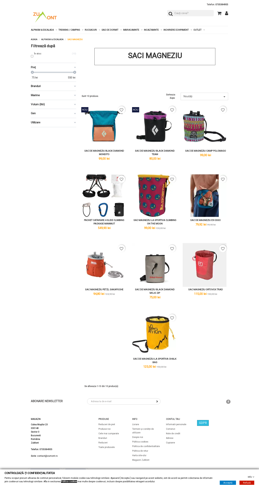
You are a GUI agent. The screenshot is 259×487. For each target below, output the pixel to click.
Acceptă (227, 482)
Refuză (247, 482)
